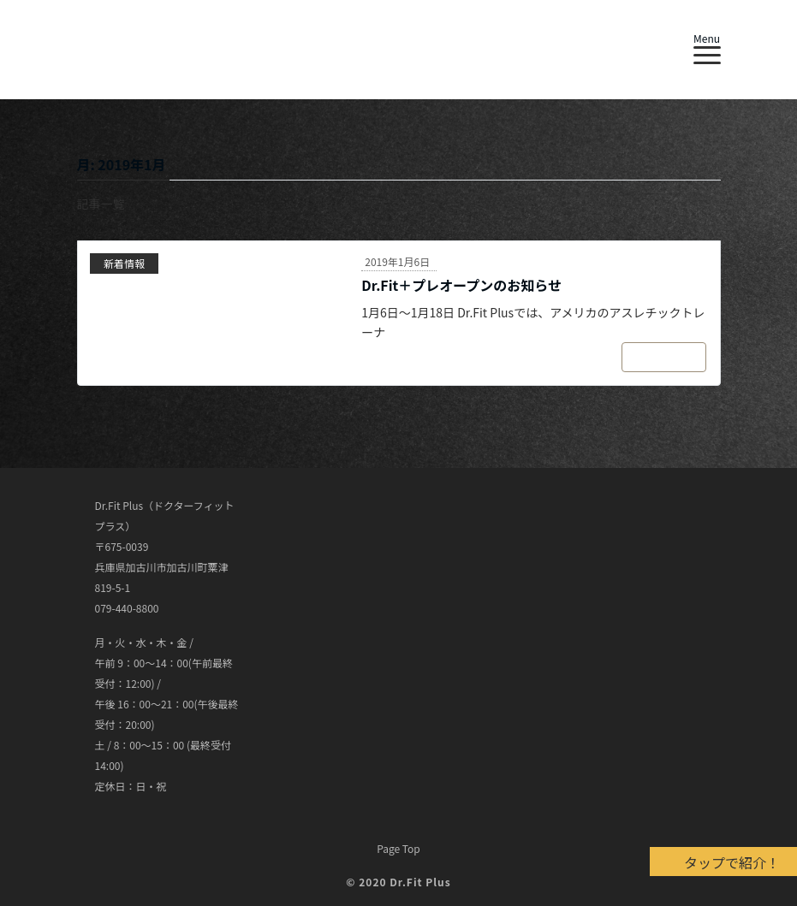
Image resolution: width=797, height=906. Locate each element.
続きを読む (661, 357)
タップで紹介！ (732, 862)
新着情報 (124, 263)
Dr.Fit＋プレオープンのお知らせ (461, 285)
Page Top (398, 848)
